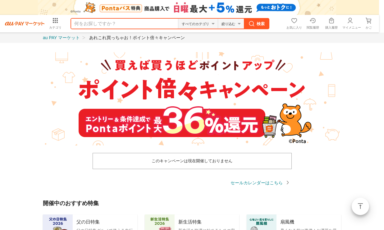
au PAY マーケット (61, 37)
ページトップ (360, 206)
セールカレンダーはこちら (257, 182)
